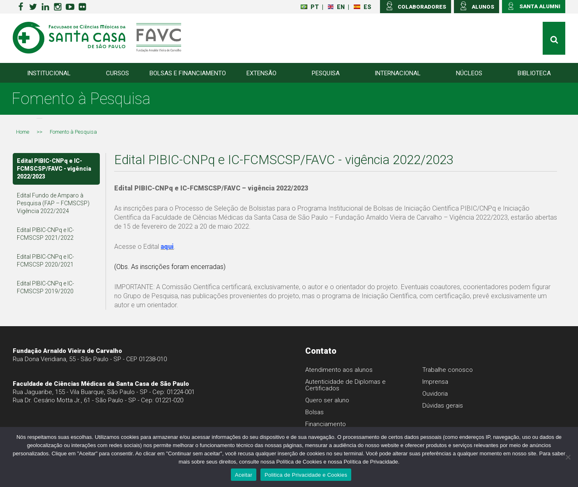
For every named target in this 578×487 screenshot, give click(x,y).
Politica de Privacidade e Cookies (306, 475)
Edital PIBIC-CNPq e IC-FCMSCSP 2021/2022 (45, 234)
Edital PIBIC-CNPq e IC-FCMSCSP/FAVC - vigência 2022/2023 (54, 169)
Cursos (117, 73)
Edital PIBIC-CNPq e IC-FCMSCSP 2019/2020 (45, 287)
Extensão (261, 73)
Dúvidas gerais (442, 405)
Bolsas (314, 412)
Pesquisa (326, 73)
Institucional (49, 73)
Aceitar (243, 475)
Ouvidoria (435, 393)
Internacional (398, 73)
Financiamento (325, 424)
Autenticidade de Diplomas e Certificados (345, 385)
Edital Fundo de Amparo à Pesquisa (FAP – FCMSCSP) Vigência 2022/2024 (53, 203)
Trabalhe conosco (447, 369)
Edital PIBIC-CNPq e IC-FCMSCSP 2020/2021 (45, 260)
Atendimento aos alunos (339, 369)
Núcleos (469, 73)
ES (362, 7)
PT (310, 7)
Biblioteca (534, 73)
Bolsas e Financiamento (188, 73)
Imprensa (435, 381)
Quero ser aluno (327, 400)
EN (336, 7)
